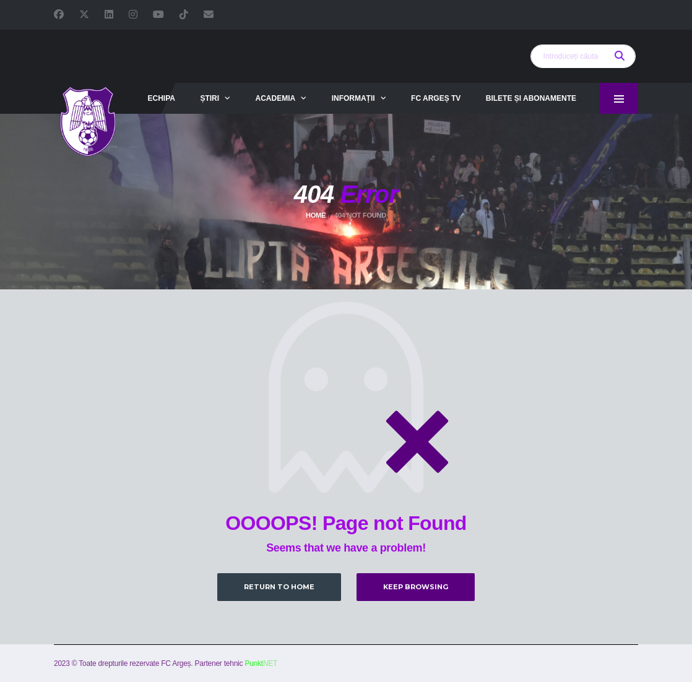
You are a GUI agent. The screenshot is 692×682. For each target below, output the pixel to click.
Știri (209, 98)
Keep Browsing (415, 586)
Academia (276, 98)
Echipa (161, 98)
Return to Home (279, 586)
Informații (353, 98)
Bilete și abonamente (531, 98)
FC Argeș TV (436, 98)
